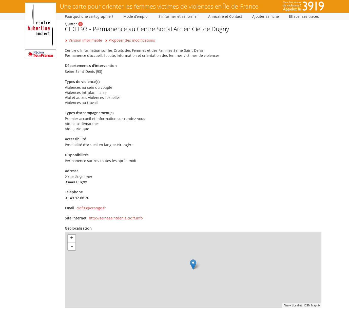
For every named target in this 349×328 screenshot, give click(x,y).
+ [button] (71, 238)
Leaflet (297, 305)
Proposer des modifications (132, 40)
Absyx (287, 305)
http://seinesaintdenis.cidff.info (116, 218)
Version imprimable (85, 40)
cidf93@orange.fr (91, 207)
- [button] (71, 246)
